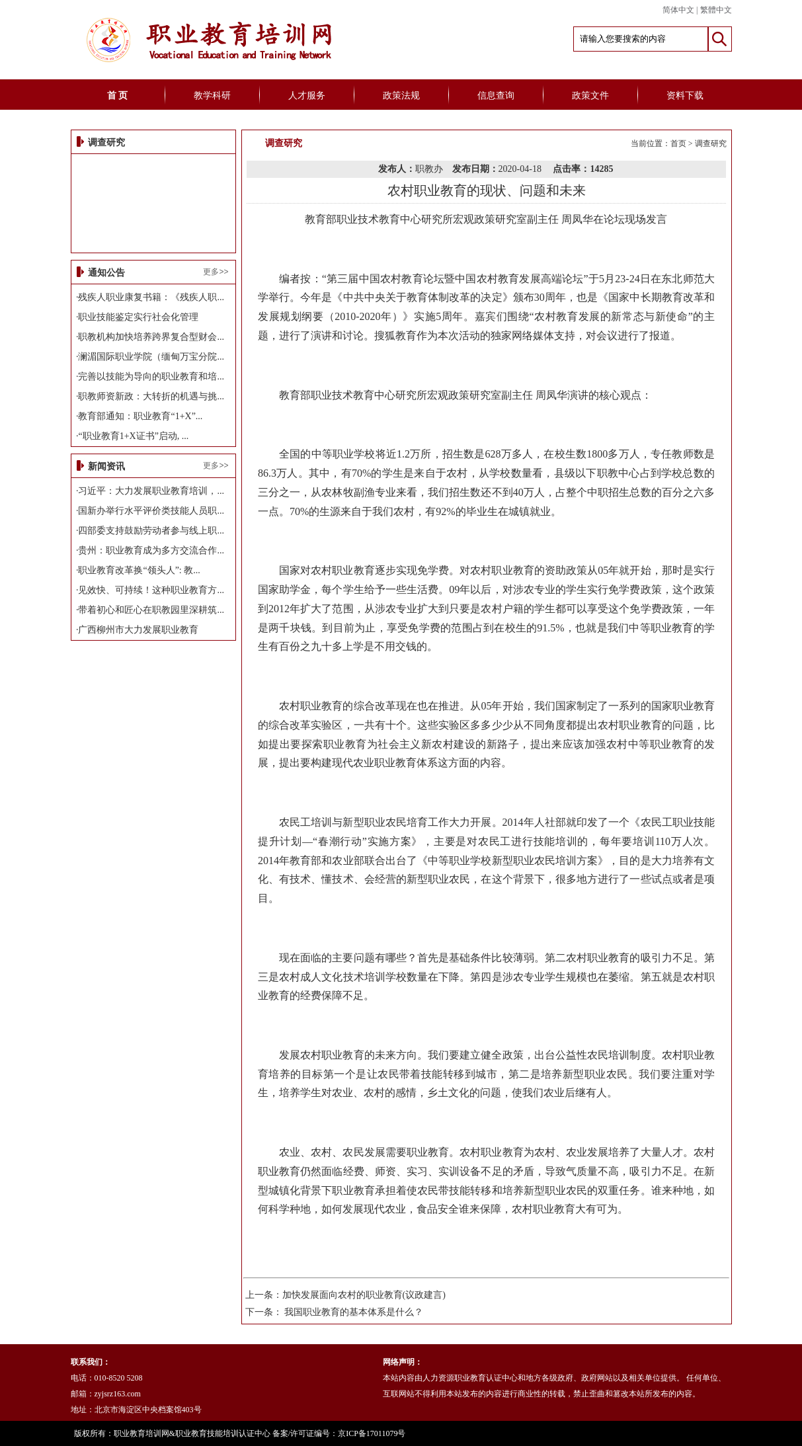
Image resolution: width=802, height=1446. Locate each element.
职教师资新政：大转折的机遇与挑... (151, 396)
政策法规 (401, 95)
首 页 (117, 95)
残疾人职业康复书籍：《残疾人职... (151, 297)
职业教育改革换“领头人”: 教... (139, 570)
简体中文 (678, 10)
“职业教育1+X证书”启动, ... (133, 436)
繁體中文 (716, 10)
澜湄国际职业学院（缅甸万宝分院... (151, 357)
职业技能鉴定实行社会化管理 (138, 317)
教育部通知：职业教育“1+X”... (140, 416)
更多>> (215, 271)
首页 (678, 143)
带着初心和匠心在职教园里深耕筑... (151, 610)
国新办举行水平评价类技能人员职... (151, 511)
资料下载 (684, 95)
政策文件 (590, 95)
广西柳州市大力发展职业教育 (138, 630)
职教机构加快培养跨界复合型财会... (151, 337)
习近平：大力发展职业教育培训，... (151, 491)
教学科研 (212, 95)
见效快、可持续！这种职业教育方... (151, 590)
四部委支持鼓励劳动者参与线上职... (151, 531)
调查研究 (711, 143)
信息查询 (495, 95)
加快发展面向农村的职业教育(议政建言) (364, 1295)
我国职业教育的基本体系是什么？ (353, 1312)
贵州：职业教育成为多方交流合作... (151, 550)
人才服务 (306, 95)
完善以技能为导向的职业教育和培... (151, 377)
